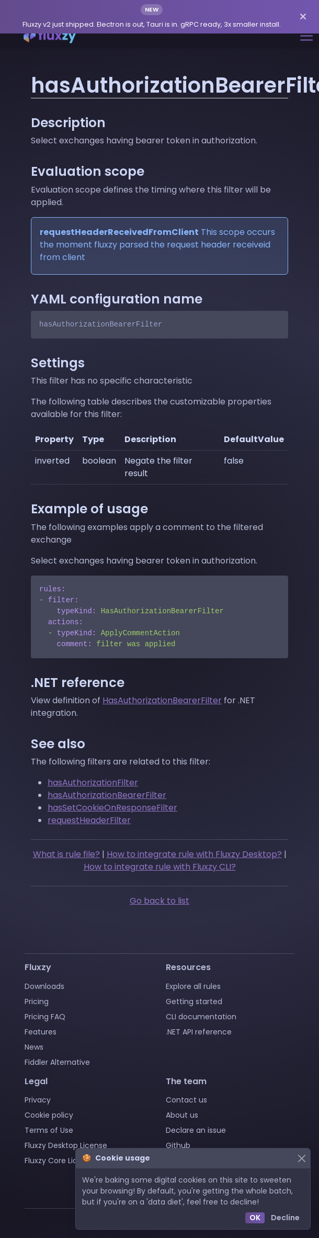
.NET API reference (199, 1032)
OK (254, 1217)
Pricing (37, 1001)
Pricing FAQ (45, 1016)
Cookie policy (49, 1115)
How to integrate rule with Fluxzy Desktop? (194, 854)
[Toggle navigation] (306, 35)
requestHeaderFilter (89, 820)
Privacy (38, 1100)
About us (182, 1115)
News (34, 1047)
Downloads (44, 986)
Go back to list (159, 901)
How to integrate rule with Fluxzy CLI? (160, 867)
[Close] (301, 1158)
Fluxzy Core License (60, 1160)
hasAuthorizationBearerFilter (107, 795)
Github (178, 1145)
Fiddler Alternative (57, 1062)
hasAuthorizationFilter (93, 782)
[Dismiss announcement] (303, 16)
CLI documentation (201, 1016)
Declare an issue (196, 1130)
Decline (285, 1217)
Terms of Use (49, 1130)
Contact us (186, 1100)
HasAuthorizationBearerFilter (162, 700)
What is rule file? (66, 854)
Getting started (194, 1001)
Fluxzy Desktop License (66, 1145)
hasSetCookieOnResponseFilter (112, 808)
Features (40, 1032)
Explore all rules (193, 986)
